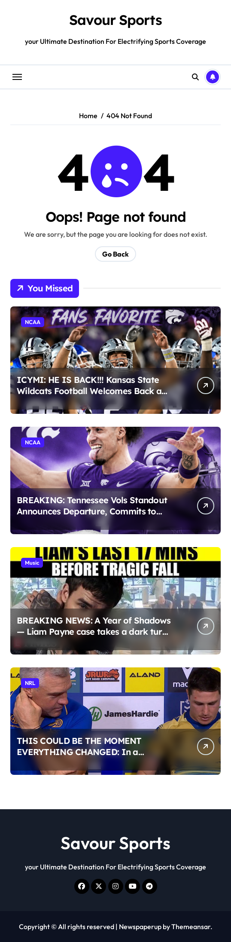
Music (32, 562)
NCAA (32, 321)
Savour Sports (115, 19)
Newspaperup (140, 926)
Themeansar (190, 926)
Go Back (115, 254)
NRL (30, 682)
